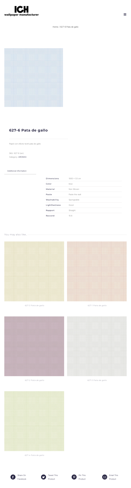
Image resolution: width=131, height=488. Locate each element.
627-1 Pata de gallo (97, 305)
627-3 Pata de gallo (34, 305)
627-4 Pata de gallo (34, 455)
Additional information (17, 171)
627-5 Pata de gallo (97, 380)
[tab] (17, 170)
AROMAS (22, 157)
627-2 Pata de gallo (34, 380)
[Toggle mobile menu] (125, 14)
